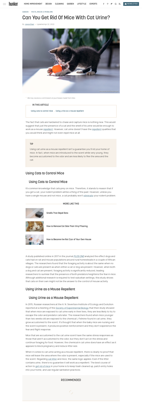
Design (48, 4)
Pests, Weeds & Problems (42, 12)
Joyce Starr (29, 24)
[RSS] (119, 4)
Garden (70, 4)
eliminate (88, 196)
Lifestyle (81, 4)
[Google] (115, 4)
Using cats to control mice (42, 111)
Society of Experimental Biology (72, 308)
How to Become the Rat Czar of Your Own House (68, 239)
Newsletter (131, 4)
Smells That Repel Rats (57, 213)
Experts (93, 4)
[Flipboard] (111, 4)
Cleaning (59, 4)
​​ (79, 256)
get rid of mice (42, 366)
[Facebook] (103, 4)
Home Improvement (33, 4)
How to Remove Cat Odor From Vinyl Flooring (67, 226)
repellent (48, 129)
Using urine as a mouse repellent (70, 111)
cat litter (52, 359)
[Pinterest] (107, 4)
